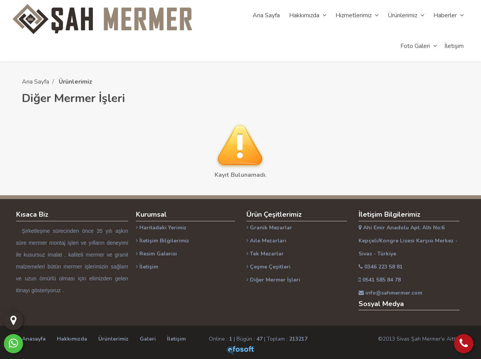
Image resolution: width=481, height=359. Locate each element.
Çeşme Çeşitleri (268, 266)
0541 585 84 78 (380, 279)
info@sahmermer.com (390, 292)
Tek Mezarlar (265, 253)
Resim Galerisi (156, 253)
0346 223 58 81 (381, 266)
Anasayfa (34, 339)
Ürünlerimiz (113, 339)
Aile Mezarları (266, 240)
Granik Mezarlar (269, 227)
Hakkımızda (72, 339)
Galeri (148, 339)
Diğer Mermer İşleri (273, 279)
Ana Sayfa (35, 81)
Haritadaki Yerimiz (161, 227)
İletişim (147, 266)
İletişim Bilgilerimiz (162, 240)
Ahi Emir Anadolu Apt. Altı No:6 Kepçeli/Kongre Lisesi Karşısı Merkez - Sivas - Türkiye (408, 240)
